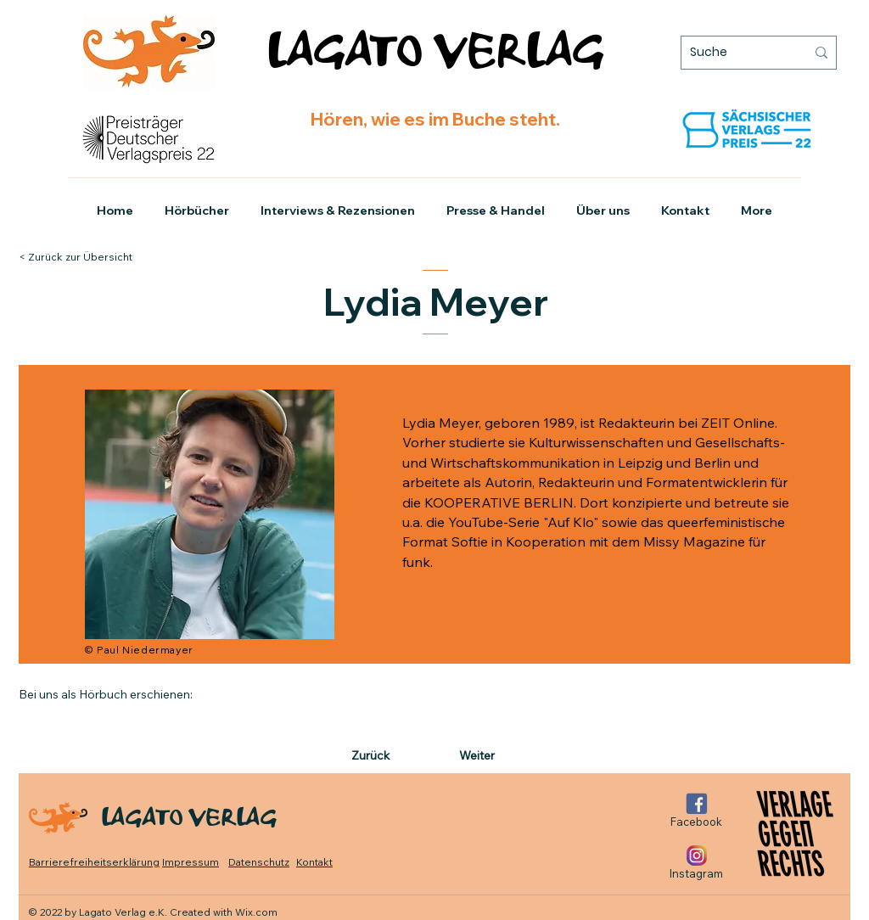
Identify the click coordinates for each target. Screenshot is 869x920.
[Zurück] (385, 756)
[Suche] (735, 52)
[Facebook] (696, 811)
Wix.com (256, 912)
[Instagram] (696, 863)
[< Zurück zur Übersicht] (92, 257)
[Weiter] (473, 756)
